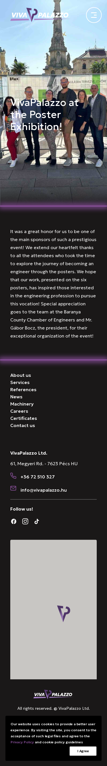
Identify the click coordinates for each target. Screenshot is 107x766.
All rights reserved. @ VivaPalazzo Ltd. (53, 708)
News (16, 397)
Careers (19, 411)
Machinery (22, 404)
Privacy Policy (22, 742)
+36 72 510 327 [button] (38, 477)
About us (20, 375)
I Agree (83, 751)
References (23, 389)
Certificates (23, 418)
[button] (13, 476)
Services (20, 382)
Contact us (22, 425)
